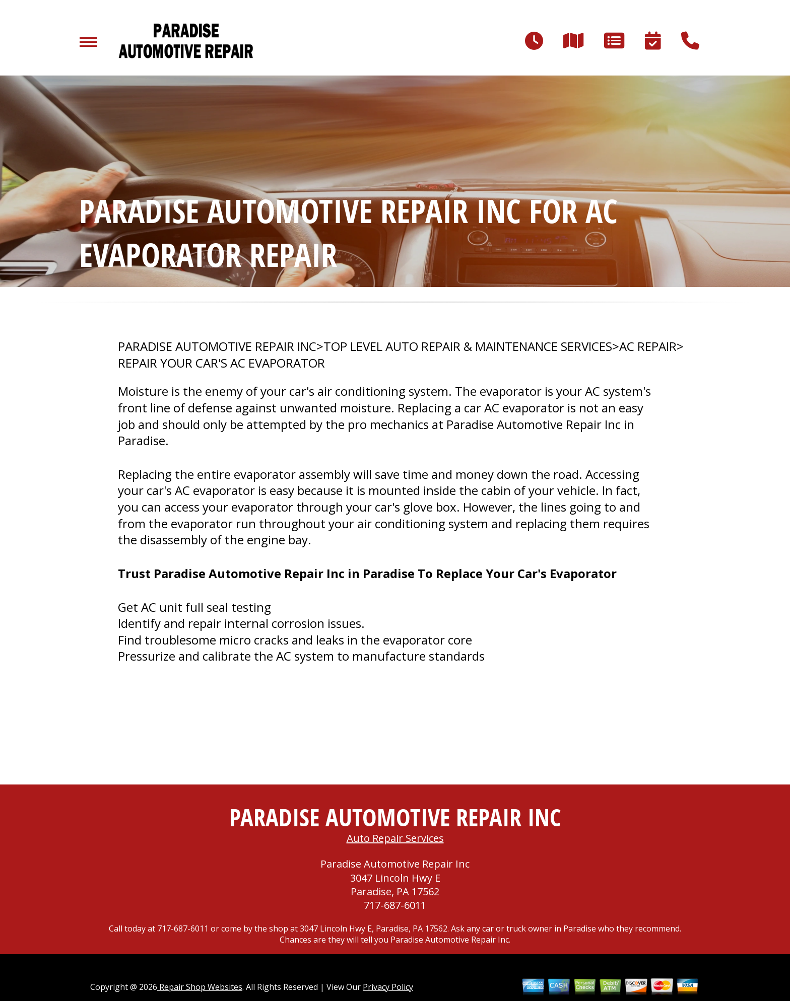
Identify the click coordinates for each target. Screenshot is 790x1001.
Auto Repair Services (395, 838)
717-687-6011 (395, 905)
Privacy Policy (388, 986)
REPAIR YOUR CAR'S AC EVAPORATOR (221, 363)
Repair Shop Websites (199, 986)
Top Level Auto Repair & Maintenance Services (467, 346)
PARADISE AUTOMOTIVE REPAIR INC (217, 346)
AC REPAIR (648, 346)
